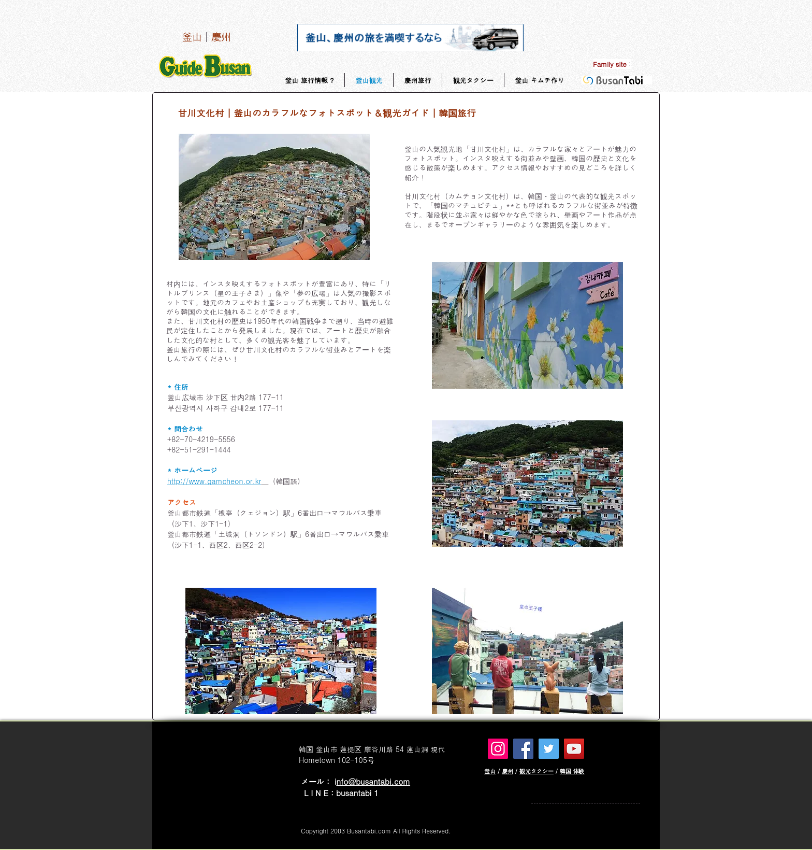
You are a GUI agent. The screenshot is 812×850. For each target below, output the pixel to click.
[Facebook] (523, 749)
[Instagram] (498, 749)
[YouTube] (574, 749)
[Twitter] (549, 749)
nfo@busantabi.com (373, 781)
